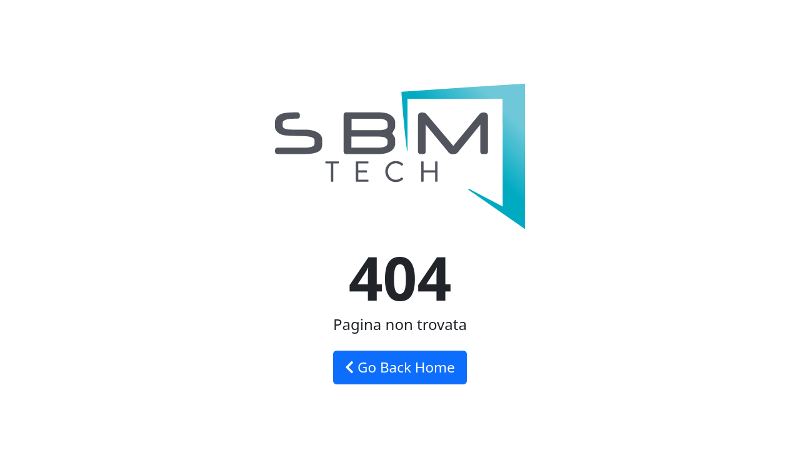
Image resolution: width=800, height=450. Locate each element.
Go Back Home (400, 367)
